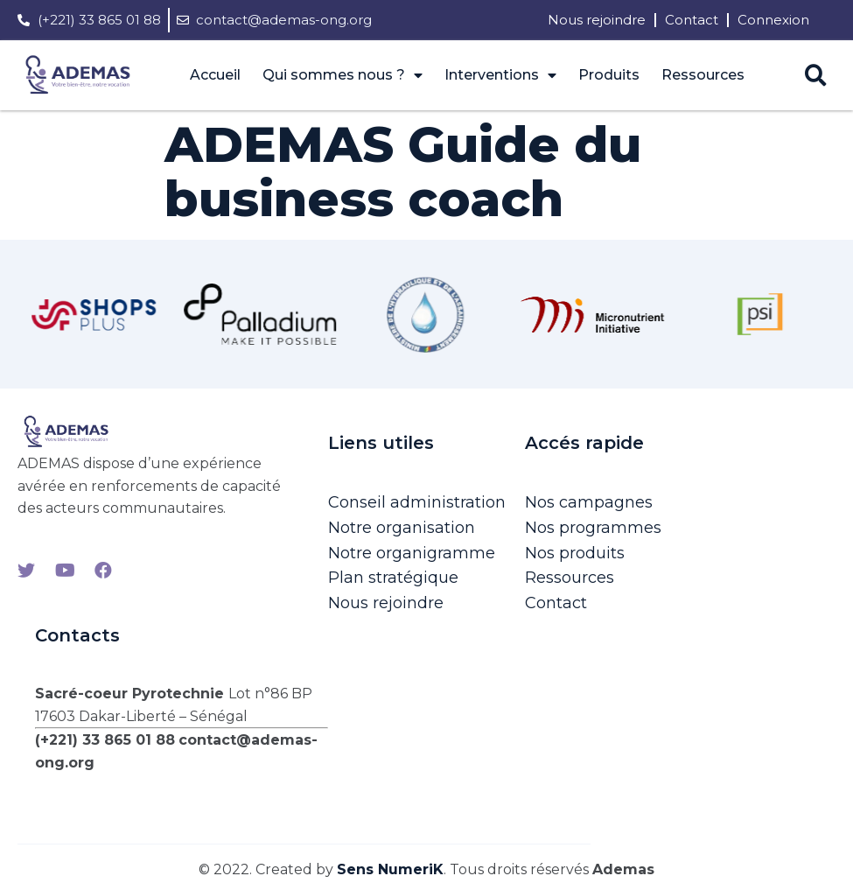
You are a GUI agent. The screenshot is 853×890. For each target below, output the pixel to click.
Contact (691, 19)
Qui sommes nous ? (342, 75)
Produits (609, 75)
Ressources (703, 75)
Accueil (215, 75)
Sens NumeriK (390, 869)
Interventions (500, 75)
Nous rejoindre (597, 19)
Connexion (773, 19)
